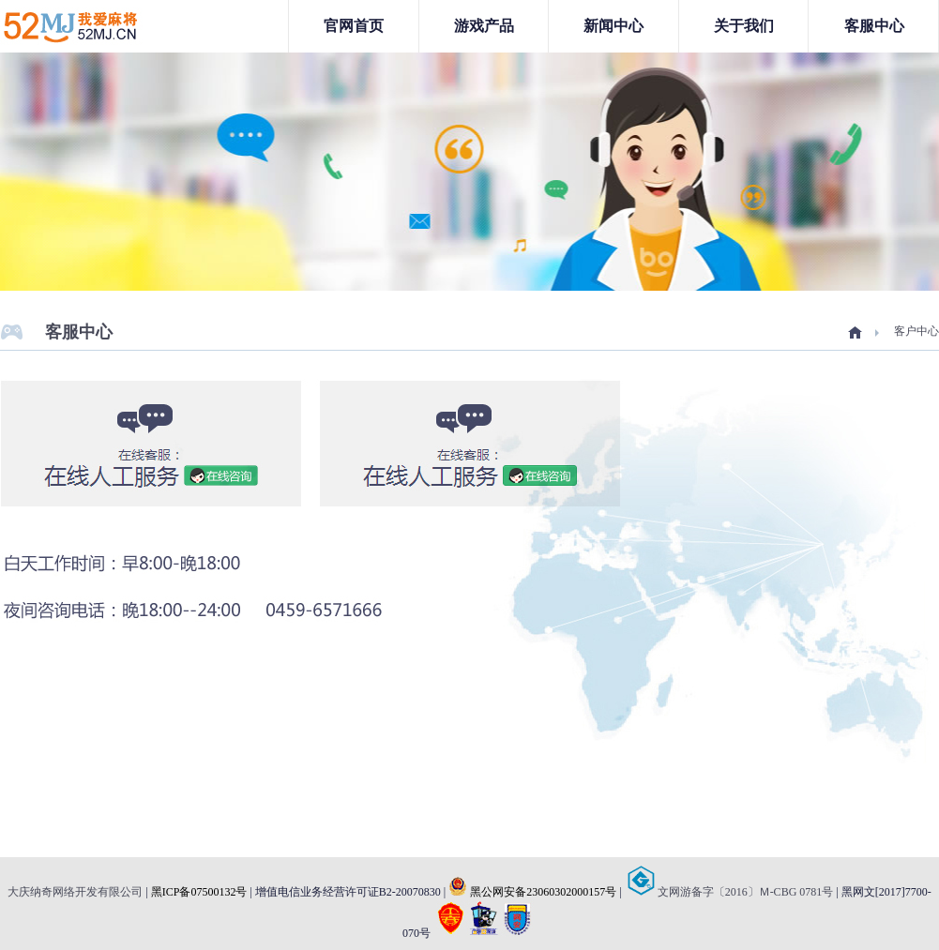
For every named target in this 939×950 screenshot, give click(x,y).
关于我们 (744, 26)
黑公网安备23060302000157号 (532, 891)
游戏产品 (484, 26)
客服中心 (874, 26)
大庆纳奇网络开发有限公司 (75, 891)
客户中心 (916, 331)
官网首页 (354, 26)
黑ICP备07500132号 (199, 891)
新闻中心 (613, 26)
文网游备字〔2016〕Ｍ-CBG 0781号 (731, 891)
